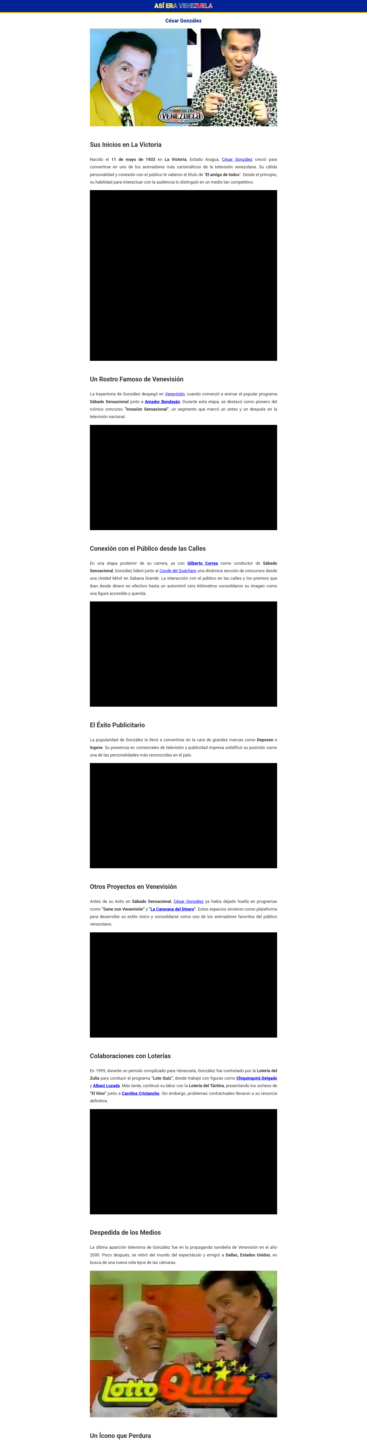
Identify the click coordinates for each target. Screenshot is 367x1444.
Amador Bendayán (162, 401)
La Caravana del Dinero (172, 909)
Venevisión (175, 393)
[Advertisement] (183, 223)
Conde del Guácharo (178, 570)
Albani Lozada (106, 1085)
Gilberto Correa (202, 563)
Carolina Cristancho (140, 1093)
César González (237, 159)
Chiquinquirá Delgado (256, 1078)
